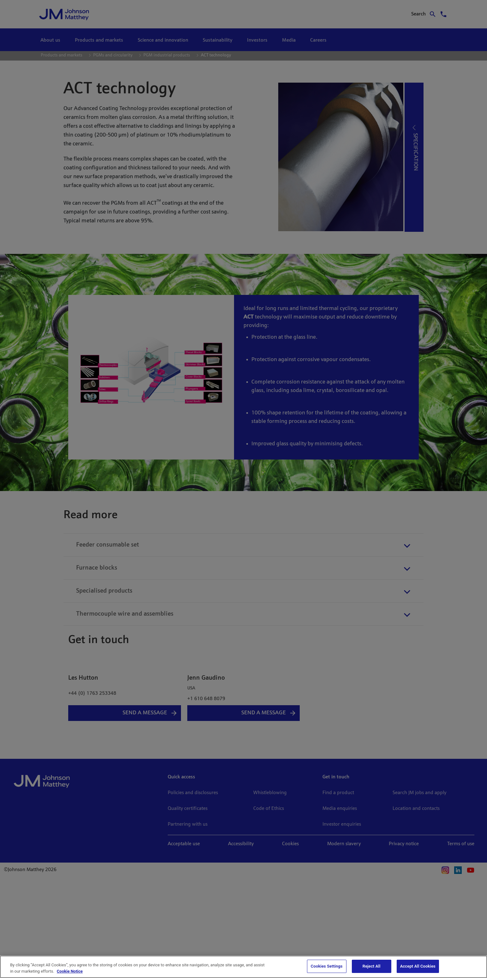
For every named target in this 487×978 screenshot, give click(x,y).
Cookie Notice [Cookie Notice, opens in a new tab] (70, 971)
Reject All (372, 966)
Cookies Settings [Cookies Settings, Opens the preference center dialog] (327, 966)
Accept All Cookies (418, 966)
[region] (243, 967)
